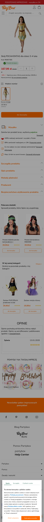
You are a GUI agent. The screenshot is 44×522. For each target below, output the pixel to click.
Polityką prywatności (17, 495)
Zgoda (8, 483)
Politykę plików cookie (15, 506)
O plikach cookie (28, 483)
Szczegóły (16, 483)
